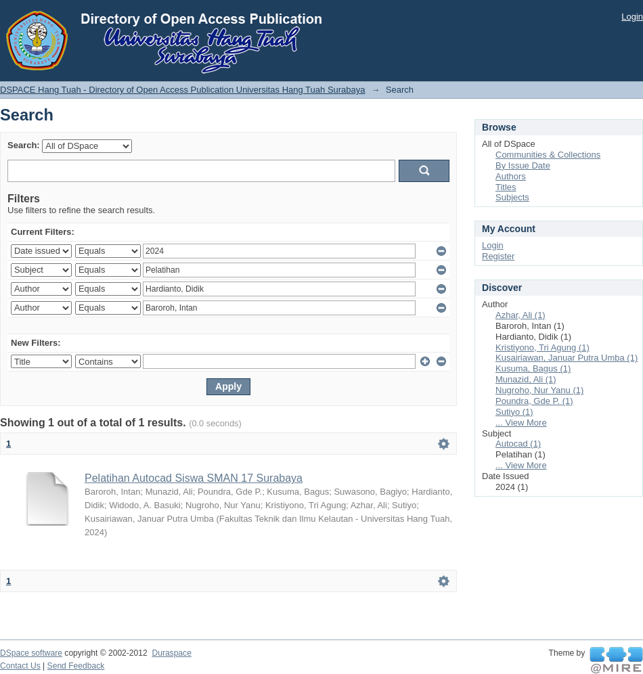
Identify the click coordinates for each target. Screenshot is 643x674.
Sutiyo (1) (514, 412)
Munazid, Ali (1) (525, 379)
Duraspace (171, 653)
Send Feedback (76, 666)
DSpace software (31, 653)
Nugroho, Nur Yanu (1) (539, 390)
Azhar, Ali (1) (520, 315)
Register (498, 256)
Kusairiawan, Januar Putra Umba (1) (566, 358)
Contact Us (20, 666)
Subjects (512, 197)
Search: (23, 145)
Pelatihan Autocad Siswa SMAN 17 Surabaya (194, 478)
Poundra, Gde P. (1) (534, 401)
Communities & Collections (547, 155)
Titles (505, 187)
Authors (510, 176)
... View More (521, 423)
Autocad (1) (518, 444)
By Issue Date (522, 165)
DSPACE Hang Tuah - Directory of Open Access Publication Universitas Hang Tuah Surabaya (182, 90)
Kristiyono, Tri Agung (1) (542, 347)
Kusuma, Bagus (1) (533, 368)
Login (632, 17)
